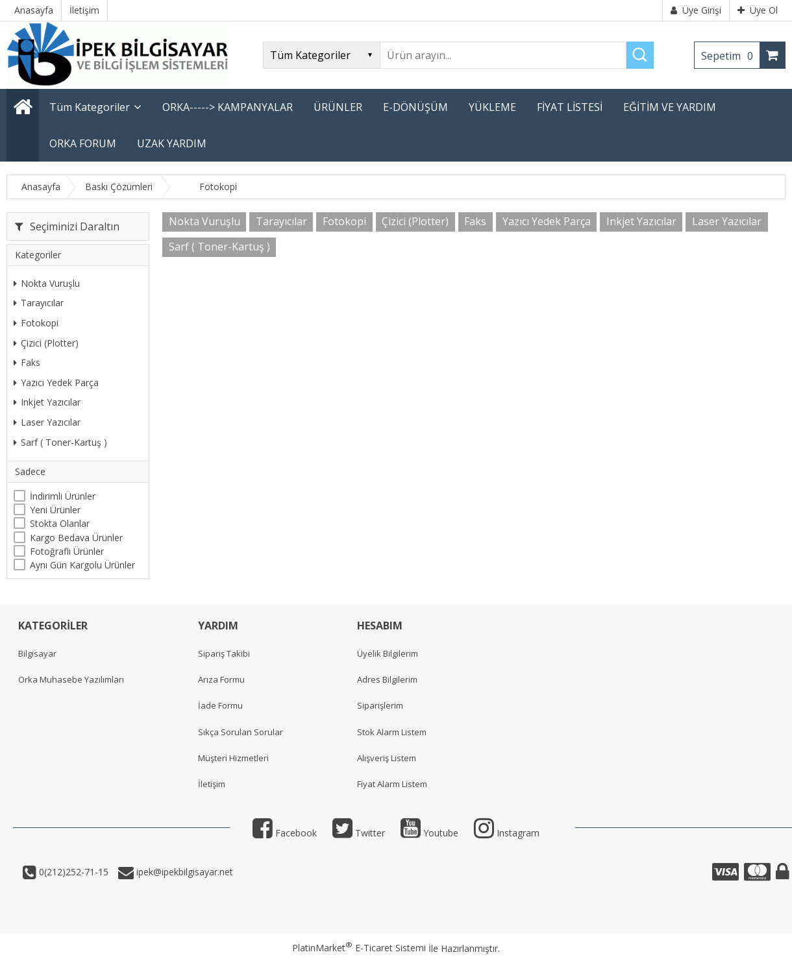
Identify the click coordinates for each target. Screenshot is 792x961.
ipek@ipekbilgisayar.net (183, 872)
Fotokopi (36, 323)
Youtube (429, 833)
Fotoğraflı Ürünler (67, 551)
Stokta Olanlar (60, 523)
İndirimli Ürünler (62, 496)
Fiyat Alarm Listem (392, 784)
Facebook (285, 833)
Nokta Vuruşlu (47, 283)
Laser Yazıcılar (47, 422)
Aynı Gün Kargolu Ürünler (82, 565)
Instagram (506, 833)
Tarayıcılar (39, 303)
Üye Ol (757, 10)
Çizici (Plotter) (46, 343)
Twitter (358, 833)
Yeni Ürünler (55, 510)
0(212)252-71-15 (72, 872)
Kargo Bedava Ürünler (76, 537)
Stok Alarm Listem (392, 732)
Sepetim (730, 56)
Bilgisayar (37, 653)
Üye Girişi (696, 10)
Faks (27, 362)
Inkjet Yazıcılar (47, 402)
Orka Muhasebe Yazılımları (71, 679)
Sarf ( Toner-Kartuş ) (60, 442)
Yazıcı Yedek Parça (56, 382)
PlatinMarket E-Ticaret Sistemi (359, 948)
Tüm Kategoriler (89, 107)
